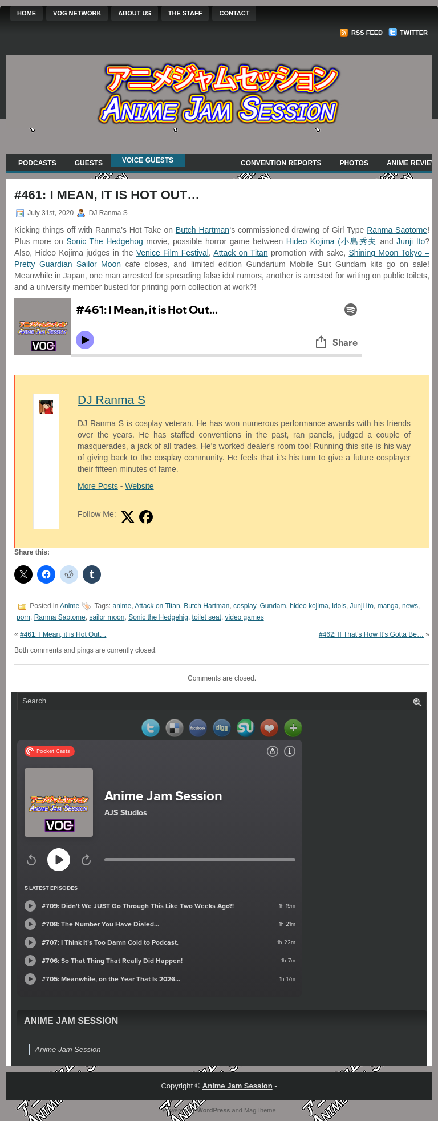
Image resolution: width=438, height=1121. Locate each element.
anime (122, 606)
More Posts (98, 486)
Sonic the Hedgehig (158, 617)
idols (339, 606)
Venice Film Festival (172, 252)
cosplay (244, 606)
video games (244, 617)
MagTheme (260, 1110)
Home (26, 13)
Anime (69, 606)
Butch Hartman (202, 229)
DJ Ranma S (111, 399)
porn (23, 617)
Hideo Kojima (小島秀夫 (331, 241)
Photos (353, 163)
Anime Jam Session (71, 1021)
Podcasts (37, 163)
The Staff (185, 13)
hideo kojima (309, 606)
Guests (89, 163)
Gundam (273, 606)
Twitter (408, 32)
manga (388, 606)
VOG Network (77, 13)
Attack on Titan (240, 252)
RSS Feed (361, 32)
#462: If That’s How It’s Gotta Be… (371, 634)
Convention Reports (281, 163)
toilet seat (206, 617)
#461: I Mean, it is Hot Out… (63, 634)
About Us (134, 13)
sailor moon (106, 617)
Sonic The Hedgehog (104, 241)
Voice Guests (147, 160)
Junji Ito (410, 241)
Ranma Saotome (397, 229)
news (410, 606)
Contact (234, 13)
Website (139, 486)
